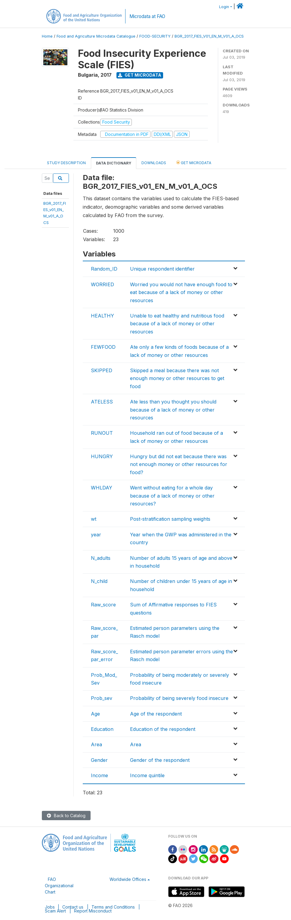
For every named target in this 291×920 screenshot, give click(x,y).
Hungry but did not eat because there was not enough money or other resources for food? (178, 464)
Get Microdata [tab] (193, 162)
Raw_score (103, 605)
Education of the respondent (162, 729)
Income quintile (147, 775)
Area (96, 744)
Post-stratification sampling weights (170, 519)
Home (47, 36)
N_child (99, 581)
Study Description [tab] (66, 163)
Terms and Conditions (113, 906)
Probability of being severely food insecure (179, 698)
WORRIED (102, 284)
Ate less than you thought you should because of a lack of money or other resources (173, 410)
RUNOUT (102, 433)
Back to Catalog (66, 815)
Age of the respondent (156, 714)
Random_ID (104, 269)
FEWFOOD (103, 347)
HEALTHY (102, 316)
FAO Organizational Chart (59, 885)
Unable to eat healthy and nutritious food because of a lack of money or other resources (177, 324)
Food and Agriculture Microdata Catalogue (96, 36)
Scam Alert (55, 910)
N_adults (100, 558)
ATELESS (102, 402)
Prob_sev (101, 698)
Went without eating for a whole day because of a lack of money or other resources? (172, 496)
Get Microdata (139, 75)
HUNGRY (102, 456)
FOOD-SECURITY (155, 36)
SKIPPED (101, 370)
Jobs (50, 906)
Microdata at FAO (147, 16)
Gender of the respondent (160, 760)
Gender (99, 760)
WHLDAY (101, 488)
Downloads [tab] (153, 163)
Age (95, 714)
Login (224, 7)
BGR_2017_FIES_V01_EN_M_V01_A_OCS (209, 36)
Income (99, 775)
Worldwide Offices (128, 879)
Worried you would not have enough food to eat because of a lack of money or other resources (181, 292)
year (96, 535)
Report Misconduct (93, 910)
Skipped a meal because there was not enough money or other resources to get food (177, 378)
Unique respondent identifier (162, 269)
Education (102, 729)
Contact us (72, 906)
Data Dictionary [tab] (113, 163)
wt (93, 519)
